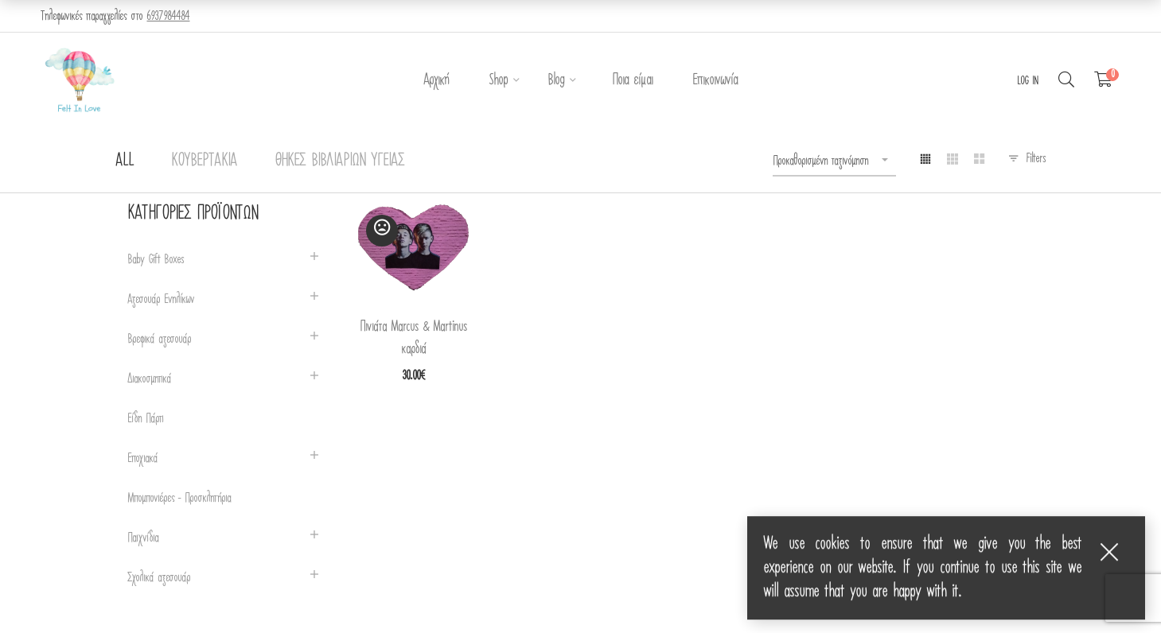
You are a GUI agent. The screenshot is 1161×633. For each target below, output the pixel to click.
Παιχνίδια (142, 538)
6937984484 (167, 16)
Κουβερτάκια (204, 160)
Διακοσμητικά (149, 379)
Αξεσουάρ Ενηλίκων (160, 299)
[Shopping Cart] (1103, 80)
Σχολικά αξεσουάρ (158, 577)
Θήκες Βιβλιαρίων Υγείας (339, 160)
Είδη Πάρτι (145, 418)
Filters (1036, 158)
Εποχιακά (142, 458)
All (124, 160)
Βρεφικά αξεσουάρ (159, 339)
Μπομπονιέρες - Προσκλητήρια (179, 498)
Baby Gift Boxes (155, 259)
